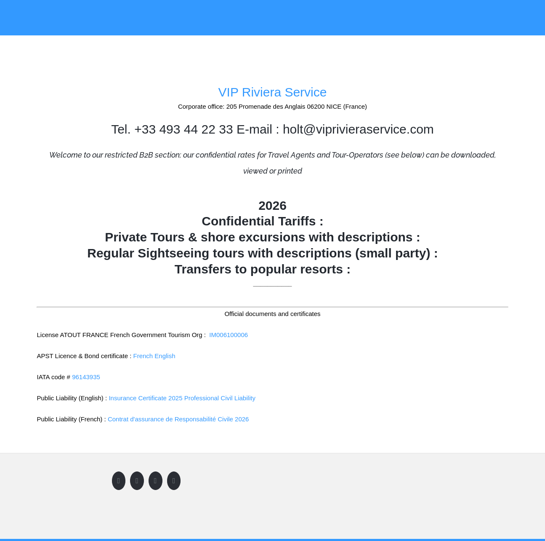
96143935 (86, 376)
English (164, 355)
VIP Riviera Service (272, 92)
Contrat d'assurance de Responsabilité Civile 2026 (178, 419)
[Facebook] (119, 480)
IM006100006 (228, 334)
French (143, 355)
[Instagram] (155, 480)
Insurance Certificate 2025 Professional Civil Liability (182, 398)
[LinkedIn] (174, 480)
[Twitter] (137, 480)
